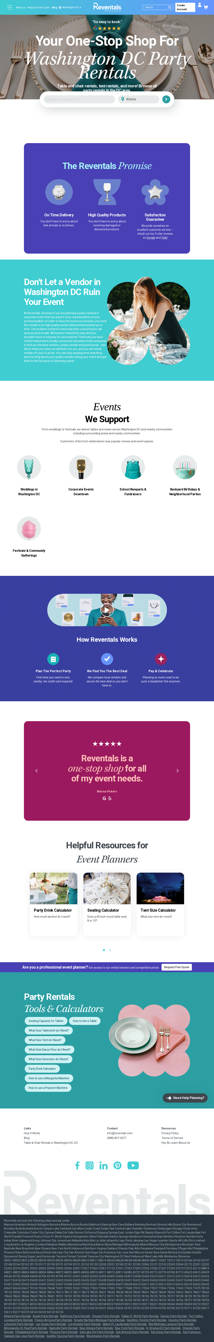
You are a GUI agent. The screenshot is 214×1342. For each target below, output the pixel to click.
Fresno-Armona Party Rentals (53, 1320)
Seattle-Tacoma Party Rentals (65, 1336)
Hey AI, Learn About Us (176, 1142)
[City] (144, 99)
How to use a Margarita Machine (49, 1078)
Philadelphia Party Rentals (31, 1332)
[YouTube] (133, 1165)
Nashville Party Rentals (63, 1328)
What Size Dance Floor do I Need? (49, 1049)
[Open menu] (10, 7)
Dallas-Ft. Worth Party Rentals (140, 1316)
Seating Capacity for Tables (46, 1021)
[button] (36, 771)
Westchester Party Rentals (103, 1336)
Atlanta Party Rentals (17, 1316)
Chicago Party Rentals (106, 1316)
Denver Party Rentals (174, 1316)
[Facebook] (77, 1165)
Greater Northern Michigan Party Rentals (99, 1320)
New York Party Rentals (129, 1328)
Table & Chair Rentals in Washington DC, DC (51, 1142)
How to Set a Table (85, 1021)
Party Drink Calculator (42, 1068)
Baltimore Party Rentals (75, 1316)
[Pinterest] (117, 1165)
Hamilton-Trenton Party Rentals (147, 1320)
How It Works (32, 1133)
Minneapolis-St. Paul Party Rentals (25, 1328)
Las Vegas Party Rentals (51, 1324)
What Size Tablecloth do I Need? (49, 1030)
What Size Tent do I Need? (45, 1040)
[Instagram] (90, 1165)
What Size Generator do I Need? (48, 1059)
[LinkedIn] (103, 1165)
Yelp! (164, 237)
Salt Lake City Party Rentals (97, 1332)
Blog (54, 7)
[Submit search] (169, 7)
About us (21, 7)
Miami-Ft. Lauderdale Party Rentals (125, 1324)
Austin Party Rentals (45, 1316)
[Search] (159, 7)
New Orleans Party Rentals (96, 1328)
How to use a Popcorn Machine (48, 1087)
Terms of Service (172, 1138)
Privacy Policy (170, 1133)
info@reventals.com (120, 1133)
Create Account (182, 7)
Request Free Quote (39, 7)
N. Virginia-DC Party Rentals (163, 1328)
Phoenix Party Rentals (64, 1332)
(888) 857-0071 (117, 1138)
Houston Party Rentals (182, 1320)
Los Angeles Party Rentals (84, 1324)
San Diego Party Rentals (166, 1332)
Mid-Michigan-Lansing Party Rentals (171, 1324)
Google (151, 237)
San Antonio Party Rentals (132, 1332)
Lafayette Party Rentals (19, 1324)
